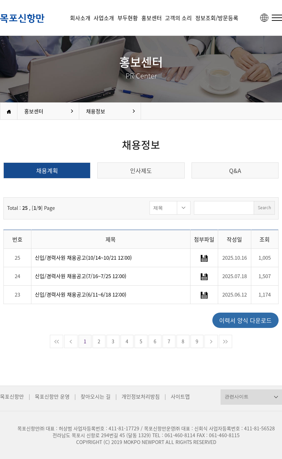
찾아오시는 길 (96, 396)
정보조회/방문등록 (216, 18)
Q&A (235, 170)
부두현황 (127, 18)
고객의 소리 (178, 18)
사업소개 (104, 18)
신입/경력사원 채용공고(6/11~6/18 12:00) (80, 294)
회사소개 (80, 18)
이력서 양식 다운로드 (245, 320)
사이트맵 (180, 396)
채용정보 (95, 111)
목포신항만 (12, 396)
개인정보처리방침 (141, 396)
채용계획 (47, 170)
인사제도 (141, 170)
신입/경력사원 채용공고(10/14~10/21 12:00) (83, 257)
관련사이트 (237, 396)
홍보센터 (151, 18)
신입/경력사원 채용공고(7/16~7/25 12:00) (80, 276)
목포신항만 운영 (52, 396)
